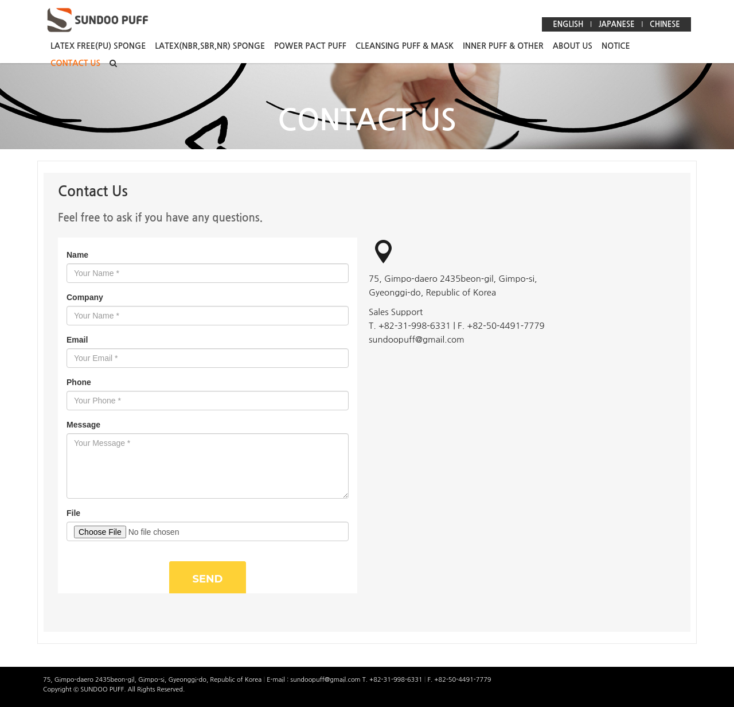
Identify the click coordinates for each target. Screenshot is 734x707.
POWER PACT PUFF (310, 46)
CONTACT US (75, 63)
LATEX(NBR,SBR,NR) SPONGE (210, 46)
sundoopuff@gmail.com (326, 680)
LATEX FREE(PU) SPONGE (98, 46)
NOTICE (616, 46)
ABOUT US (572, 46)
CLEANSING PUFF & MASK (405, 46)
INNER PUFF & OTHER (503, 46)
